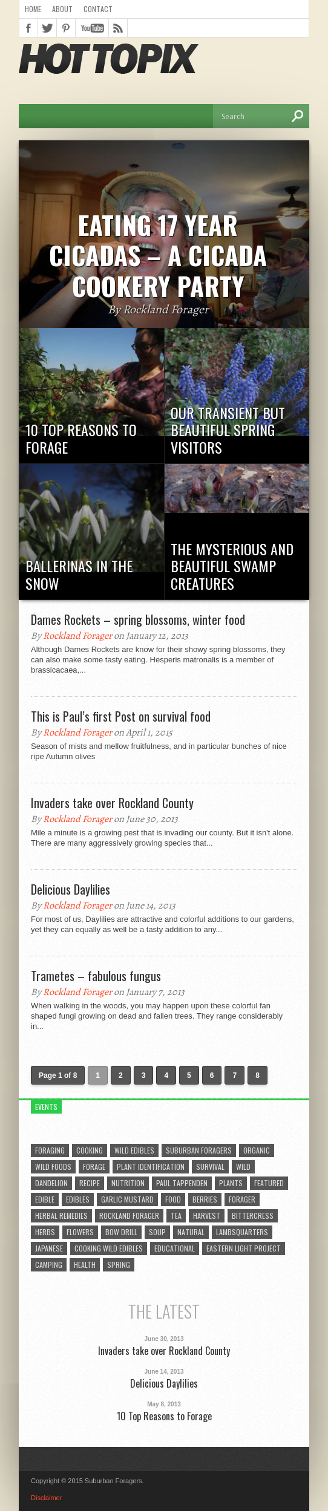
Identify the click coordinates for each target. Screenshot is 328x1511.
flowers (80, 1232)
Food (173, 1199)
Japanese (49, 1248)
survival (210, 1166)
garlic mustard (127, 1199)
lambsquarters (242, 1232)
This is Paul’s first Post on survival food (121, 716)
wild (243, 1166)
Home (33, 9)
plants (231, 1183)
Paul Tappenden (182, 1183)
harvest (206, 1215)
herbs (45, 1232)
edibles (78, 1199)
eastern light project (243, 1248)
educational (174, 1248)
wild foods (53, 1166)
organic (256, 1150)
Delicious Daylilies (70, 889)
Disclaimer (46, 1497)
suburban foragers (199, 1150)
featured (269, 1183)
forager (242, 1199)
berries (204, 1199)
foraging (50, 1150)
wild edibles (134, 1150)
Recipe (89, 1183)
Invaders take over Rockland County (112, 802)
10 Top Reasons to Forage (164, 1416)
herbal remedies (61, 1215)
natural (191, 1232)
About (62, 9)
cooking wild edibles (108, 1248)
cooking (89, 1150)
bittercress (253, 1215)
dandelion (51, 1183)
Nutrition (128, 1183)
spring (118, 1264)
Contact (98, 9)
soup (157, 1232)
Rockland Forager (77, 635)
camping (48, 1264)
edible (44, 1199)
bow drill (121, 1232)
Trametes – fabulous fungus (96, 975)
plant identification (151, 1166)
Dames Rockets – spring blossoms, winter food (138, 619)
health (85, 1264)
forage (94, 1166)
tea (176, 1215)
